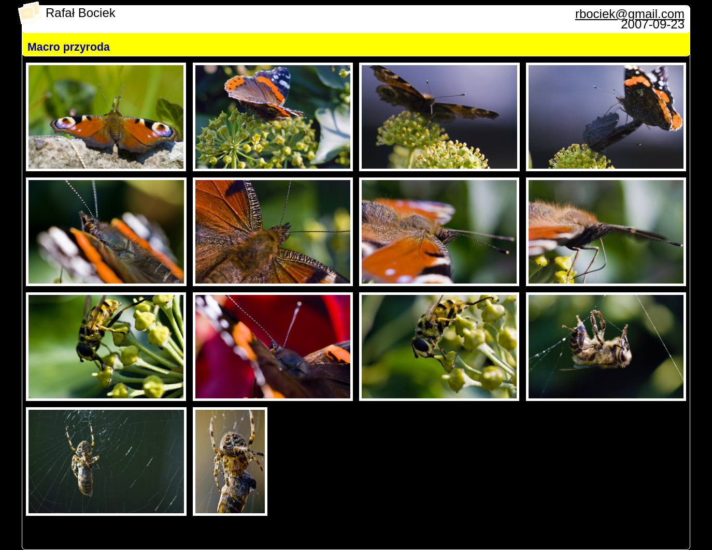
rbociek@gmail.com (630, 14)
